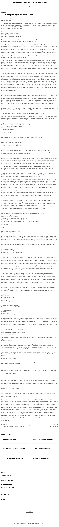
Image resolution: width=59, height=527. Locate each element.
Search (2, 515)
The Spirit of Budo (44, 425)
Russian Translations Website (7, 487)
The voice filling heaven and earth (41, 448)
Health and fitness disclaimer (7, 478)
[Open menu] (29, 7)
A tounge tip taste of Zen (9, 439)
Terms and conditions (6, 475)
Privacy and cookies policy (7, 480)
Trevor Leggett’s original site (7, 490)
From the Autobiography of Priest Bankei (43, 439)
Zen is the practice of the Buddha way (13, 458)
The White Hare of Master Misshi (40, 458)
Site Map (3, 497)
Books (2, 502)
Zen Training (3, 12)
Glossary (3, 499)
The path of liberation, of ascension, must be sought (15, 425)
